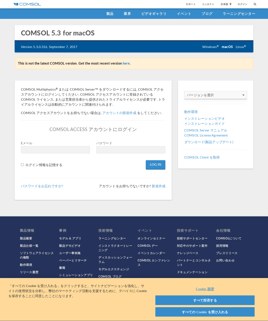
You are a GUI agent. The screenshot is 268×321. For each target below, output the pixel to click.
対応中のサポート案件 (192, 245)
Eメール (26, 143)
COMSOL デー (148, 245)
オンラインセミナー (151, 238)
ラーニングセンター (239, 13)
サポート (191, 4)
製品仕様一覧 (29, 245)
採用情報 (222, 245)
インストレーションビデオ (204, 118)
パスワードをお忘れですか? (42, 185)
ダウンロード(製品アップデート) (208, 141)
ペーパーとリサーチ (73, 260)
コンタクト (208, 4)
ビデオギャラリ (154, 13)
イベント (184, 13)
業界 (127, 13)
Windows (210, 46)
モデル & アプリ (70, 238)
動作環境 (191, 111)
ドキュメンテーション (192, 272)
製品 (110, 13)
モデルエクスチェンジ (113, 269)
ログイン (242, 4)
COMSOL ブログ (110, 276)
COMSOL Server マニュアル (205, 130)
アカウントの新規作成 (119, 112)
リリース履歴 (29, 272)
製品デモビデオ (70, 245)
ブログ (207, 13)
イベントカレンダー (151, 253)
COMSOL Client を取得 (202, 157)
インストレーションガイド (204, 123)
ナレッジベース (187, 253)
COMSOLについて (229, 238)
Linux (241, 46)
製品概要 (26, 238)
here (126, 63)
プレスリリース (227, 253)
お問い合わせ (225, 260)
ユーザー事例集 (70, 253)
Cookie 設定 (205, 290)
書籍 (62, 267)
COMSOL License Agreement (206, 135)
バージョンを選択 (215, 94)
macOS (227, 46)
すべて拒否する (205, 301)
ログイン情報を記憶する (44, 164)
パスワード (104, 143)
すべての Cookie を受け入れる (205, 313)
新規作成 (158, 185)
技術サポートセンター (192, 238)
